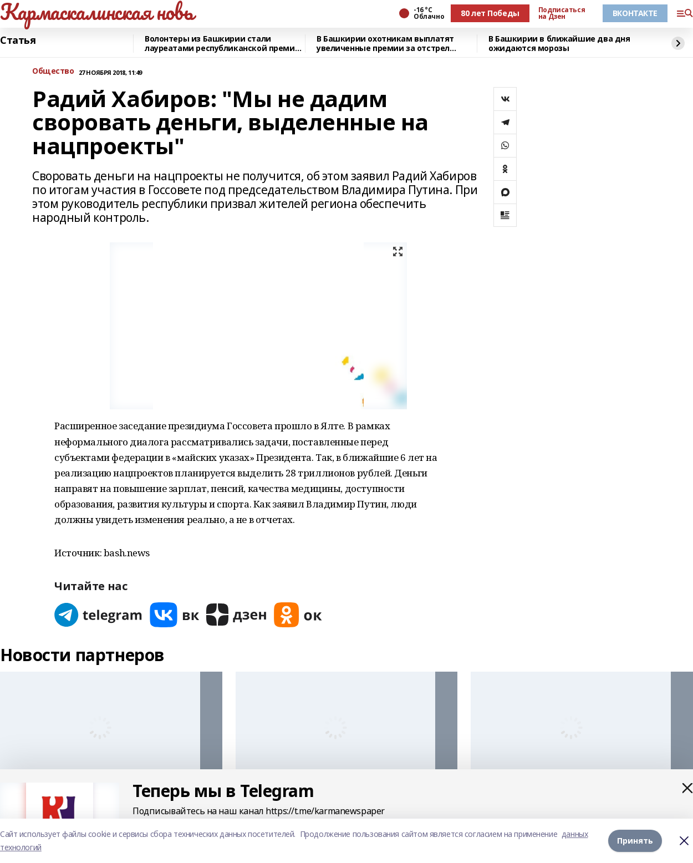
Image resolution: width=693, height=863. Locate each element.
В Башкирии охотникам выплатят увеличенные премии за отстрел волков (385, 43)
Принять (635, 840)
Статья (17, 40)
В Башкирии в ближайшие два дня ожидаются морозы (559, 43)
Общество (53, 71)
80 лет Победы (490, 13)
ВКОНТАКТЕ (635, 13)
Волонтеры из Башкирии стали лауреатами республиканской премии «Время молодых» (222, 43)
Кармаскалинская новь (96, 12)
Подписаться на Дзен (561, 13)
